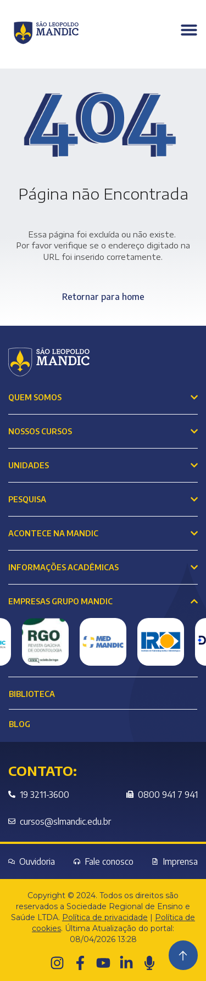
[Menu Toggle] (189, 29)
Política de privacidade (105, 917)
